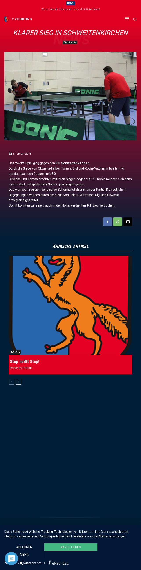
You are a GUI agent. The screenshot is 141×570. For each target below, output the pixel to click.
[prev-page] (11, 382)
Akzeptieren (70, 555)
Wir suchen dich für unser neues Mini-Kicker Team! (70, 9)
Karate (15, 351)
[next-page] (18, 382)
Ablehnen (24, 555)
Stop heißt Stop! (24, 361)
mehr (116, 555)
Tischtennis (70, 42)
